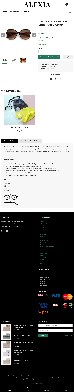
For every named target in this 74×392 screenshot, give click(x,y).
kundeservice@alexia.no (12, 224)
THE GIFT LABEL (45, 262)
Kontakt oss (43, 286)
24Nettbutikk (40, 384)
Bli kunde (43, 275)
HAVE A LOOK (50, 69)
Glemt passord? (69, 336)
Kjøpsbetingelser (22, 371)
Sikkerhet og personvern (39, 371)
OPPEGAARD (44, 249)
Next (34, 35)
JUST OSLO (43, 239)
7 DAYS (42, 222)
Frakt (12, 371)
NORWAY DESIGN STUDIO (48, 247)
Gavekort (43, 284)
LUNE (42, 245)
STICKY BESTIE (44, 258)
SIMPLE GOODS (45, 256)
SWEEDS (42, 260)
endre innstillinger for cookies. (43, 380)
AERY (42, 226)
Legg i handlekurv (49, 57)
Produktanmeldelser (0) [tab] (29, 141)
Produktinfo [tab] (8, 141)
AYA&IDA (42, 228)
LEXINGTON (43, 243)
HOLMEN (43, 234)
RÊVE (42, 251)
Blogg (61, 371)
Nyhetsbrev (53, 371)
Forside (42, 273)
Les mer (30, 380)
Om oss (42, 282)
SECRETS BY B (44, 253)
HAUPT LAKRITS (45, 230)
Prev (3, 35)
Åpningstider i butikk (46, 280)
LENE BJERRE (44, 241)
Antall (41, 48)
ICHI (41, 237)
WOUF (42, 264)
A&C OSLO (43, 224)
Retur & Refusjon (45, 277)
